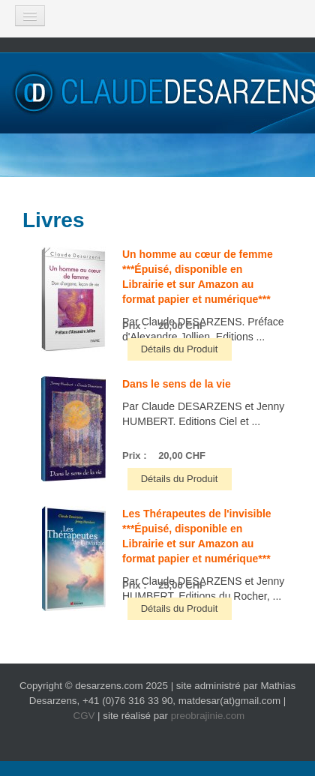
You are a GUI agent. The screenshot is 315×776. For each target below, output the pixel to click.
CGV (84, 715)
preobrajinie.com (208, 715)
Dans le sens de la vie (176, 384)
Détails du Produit (179, 349)
